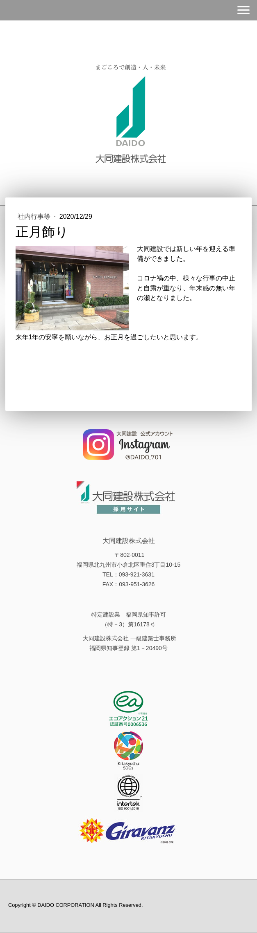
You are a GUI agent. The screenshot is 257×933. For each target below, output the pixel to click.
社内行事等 (35, 216)
